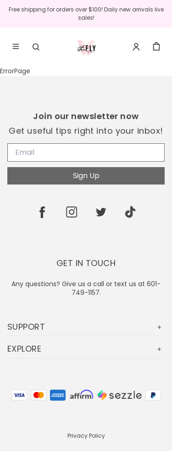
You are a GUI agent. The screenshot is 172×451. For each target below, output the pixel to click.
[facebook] (42, 212)
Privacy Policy (86, 436)
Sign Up (86, 175)
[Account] (136, 46)
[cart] (156, 46)
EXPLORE (86, 348)
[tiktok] (130, 212)
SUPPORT (86, 326)
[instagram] (72, 212)
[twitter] (101, 212)
